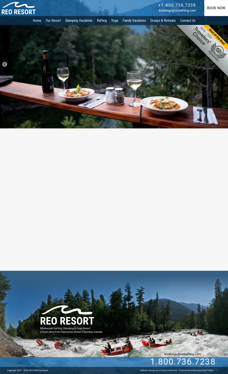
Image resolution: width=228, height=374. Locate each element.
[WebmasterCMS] (217, 370)
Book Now (216, 8)
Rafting (102, 20)
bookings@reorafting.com (177, 10)
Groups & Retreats (163, 20)
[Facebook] (35, 362)
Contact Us (187, 20)
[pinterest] (50, 362)
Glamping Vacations (78, 20)
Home (37, 20)
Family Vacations (134, 20)
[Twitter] (28, 362)
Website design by (159, 370)
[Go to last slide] (4, 64)
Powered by (196, 370)
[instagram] (43, 362)
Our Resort (53, 20)
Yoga (114, 20)
